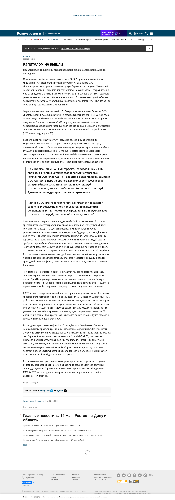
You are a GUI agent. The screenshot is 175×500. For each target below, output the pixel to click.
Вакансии (76, 477)
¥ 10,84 (42, 39)
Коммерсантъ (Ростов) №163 (35, 401)
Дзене (62, 390)
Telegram (46, 390)
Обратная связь (100, 474)
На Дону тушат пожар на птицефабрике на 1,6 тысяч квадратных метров (57, 430)
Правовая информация (103, 477)
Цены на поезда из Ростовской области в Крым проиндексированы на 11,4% (62, 435)
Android (75, 480)
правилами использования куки (75, 48)
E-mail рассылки (100, 480)
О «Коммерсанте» (58, 474)
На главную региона (52, 33)
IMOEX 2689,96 (53, 39)
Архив (53, 477)
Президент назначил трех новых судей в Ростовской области (51, 425)
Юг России (27, 56)
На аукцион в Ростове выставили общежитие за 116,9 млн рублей (53, 440)
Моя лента (35, 496)
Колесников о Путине (83, 39)
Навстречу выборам (119, 39)
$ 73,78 (27, 39)
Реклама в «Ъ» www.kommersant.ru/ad (87, 15)
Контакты (55, 480)
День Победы (68, 39)
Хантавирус (141, 39)
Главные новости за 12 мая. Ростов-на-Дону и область (65, 418)
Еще (27, 445)
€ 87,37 (35, 39)
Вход (141, 33)
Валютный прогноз (101, 39)
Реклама (75, 474)
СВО (131, 39)
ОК (149, 48)
